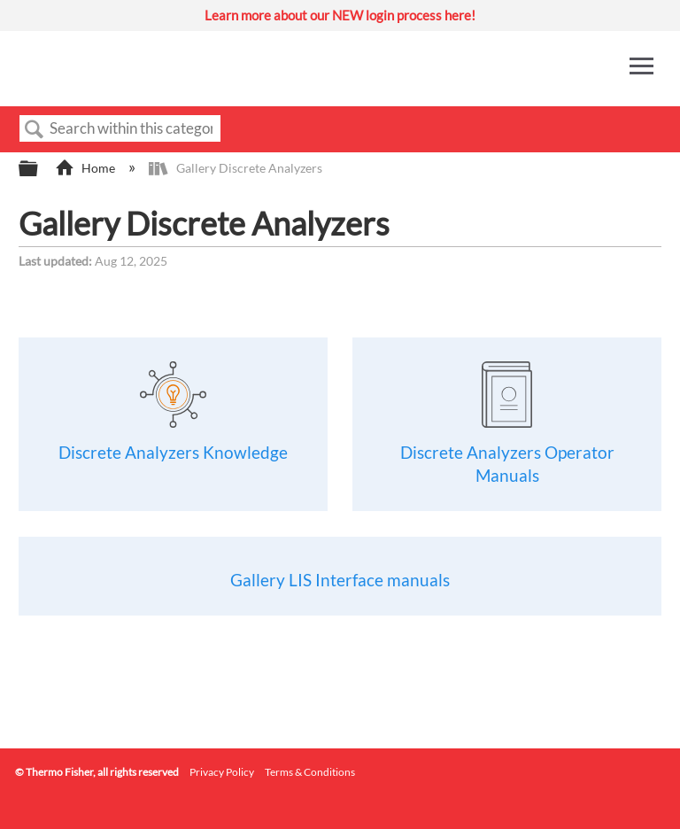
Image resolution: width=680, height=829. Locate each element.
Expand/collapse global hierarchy (40, 169)
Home (86, 167)
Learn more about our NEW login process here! (340, 15)
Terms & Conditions (310, 772)
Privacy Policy (221, 772)
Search (34, 129)
